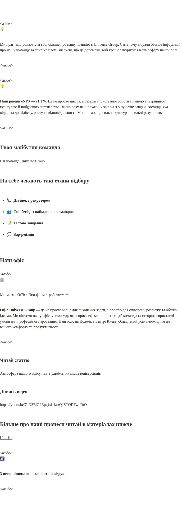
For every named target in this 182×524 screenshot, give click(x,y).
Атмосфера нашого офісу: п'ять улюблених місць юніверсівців (50, 373)
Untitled (6, 438)
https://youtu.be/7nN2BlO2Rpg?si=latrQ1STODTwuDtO (43, 405)
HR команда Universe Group (22, 161)
